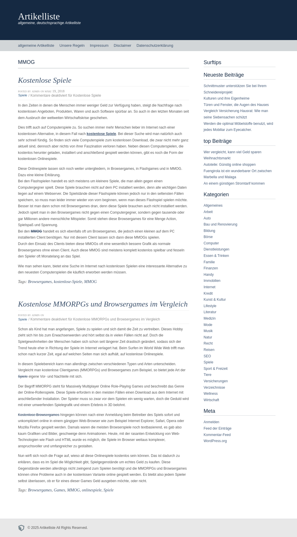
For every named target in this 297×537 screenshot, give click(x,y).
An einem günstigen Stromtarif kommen (234, 183)
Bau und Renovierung (220, 224)
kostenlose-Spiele (68, 281)
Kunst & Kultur (215, 300)
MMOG (90, 281)
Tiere (207, 375)
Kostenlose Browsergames (38, 415)
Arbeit (208, 212)
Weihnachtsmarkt (217, 158)
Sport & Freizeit (216, 369)
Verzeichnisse (214, 387)
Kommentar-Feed (217, 435)
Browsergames (40, 281)
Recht (208, 343)
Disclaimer (122, 45)
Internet (209, 287)
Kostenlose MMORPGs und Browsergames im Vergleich (103, 304)
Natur (208, 337)
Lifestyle (210, 306)
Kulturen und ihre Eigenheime (226, 98)
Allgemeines (213, 205)
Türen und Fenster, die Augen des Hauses (236, 105)
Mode (208, 325)
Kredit (208, 293)
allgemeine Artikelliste (36, 45)
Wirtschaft (211, 400)
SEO (207, 356)
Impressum (99, 45)
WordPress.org (215, 441)
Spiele (22, 95)
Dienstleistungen (216, 249)
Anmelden (211, 422)
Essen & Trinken (216, 256)
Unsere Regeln (72, 45)
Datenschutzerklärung (155, 45)
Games (59, 490)
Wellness (211, 394)
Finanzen (211, 268)
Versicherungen (216, 381)
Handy (209, 275)
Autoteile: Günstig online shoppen (230, 165)
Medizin (209, 318)
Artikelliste (39, 16)
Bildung (209, 231)
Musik (208, 331)
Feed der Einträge (217, 428)
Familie (209, 262)
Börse (208, 237)
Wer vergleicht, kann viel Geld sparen (232, 152)
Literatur (210, 312)
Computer (211, 243)
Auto (207, 218)
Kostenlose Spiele (44, 80)
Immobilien (212, 281)
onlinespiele (92, 490)
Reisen (209, 350)
